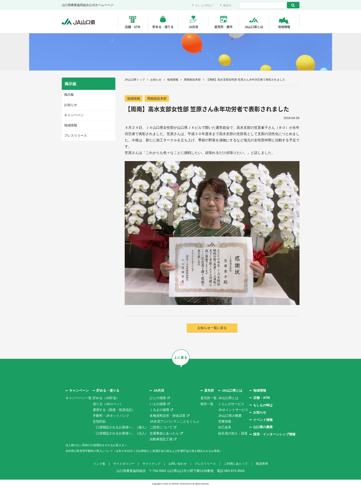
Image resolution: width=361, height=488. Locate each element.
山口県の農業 (263, 427)
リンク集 (94, 464)
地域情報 (284, 26)
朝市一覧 (206, 404)
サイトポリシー (120, 464)
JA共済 (193, 26)
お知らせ (156, 79)
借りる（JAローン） (108, 404)
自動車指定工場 (161, 439)
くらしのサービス (231, 404)
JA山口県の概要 (229, 416)
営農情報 (224, 422)
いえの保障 (158, 404)
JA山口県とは (253, 26)
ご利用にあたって (239, 464)
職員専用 (266, 464)
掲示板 (68, 94)
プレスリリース (74, 135)
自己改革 (224, 428)
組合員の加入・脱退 (233, 433)
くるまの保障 (159, 410)
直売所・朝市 (223, 26)
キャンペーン (73, 114)
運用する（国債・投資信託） (114, 410)
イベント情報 (263, 420)
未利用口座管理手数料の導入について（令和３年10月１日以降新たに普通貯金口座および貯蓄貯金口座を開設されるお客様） (157, 451)
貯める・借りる (163, 26)
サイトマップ (150, 464)
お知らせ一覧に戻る (212, 328)
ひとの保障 (158, 398)
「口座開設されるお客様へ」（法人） (120, 433)
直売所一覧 (208, 398)
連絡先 (226, 5)
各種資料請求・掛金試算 (168, 416)
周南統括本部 (192, 79)
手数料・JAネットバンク (111, 416)
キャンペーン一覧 (78, 398)
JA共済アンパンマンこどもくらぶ (174, 422)
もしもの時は (263, 405)
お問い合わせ (177, 464)
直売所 (209, 391)
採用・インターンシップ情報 (274, 435)
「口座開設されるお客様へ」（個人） (120, 428)
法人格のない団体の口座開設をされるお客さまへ (101, 445)
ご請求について (161, 428)
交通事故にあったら (164, 433)
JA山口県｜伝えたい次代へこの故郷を (80, 21)
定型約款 (99, 422)
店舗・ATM (132, 26)
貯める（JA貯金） (106, 398)
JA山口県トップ (135, 79)
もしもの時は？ (203, 5)
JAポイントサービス (233, 410)
